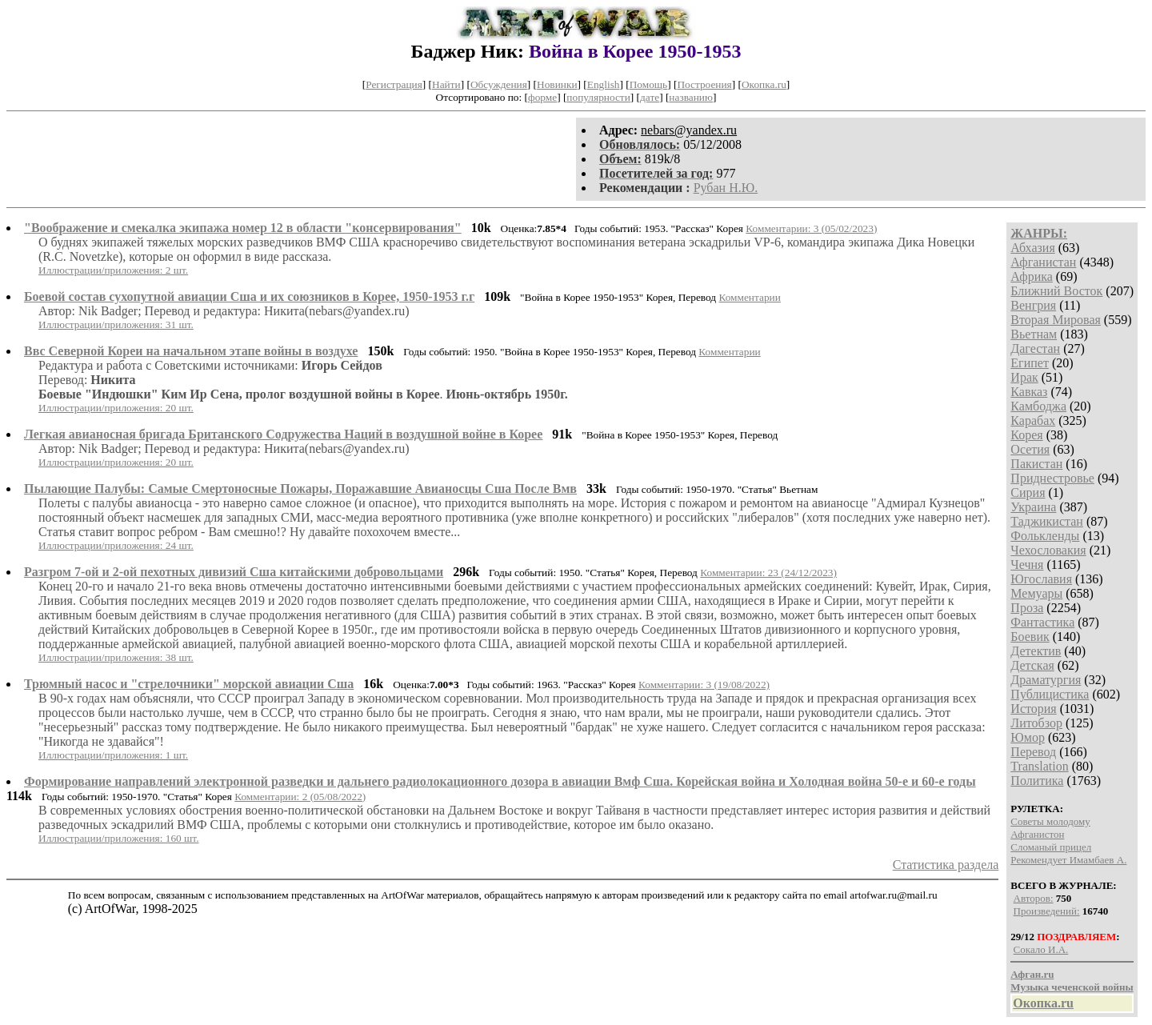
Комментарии (749, 297)
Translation (1039, 766)
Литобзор (1036, 723)
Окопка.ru (764, 84)
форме (542, 97)
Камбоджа (1038, 406)
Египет (1029, 363)
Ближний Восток (1056, 291)
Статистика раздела (946, 864)
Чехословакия (1048, 550)
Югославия (1041, 579)
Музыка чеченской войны (1071, 987)
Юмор (1027, 737)
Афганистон (1037, 834)
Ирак (1024, 377)
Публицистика (1049, 694)
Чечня (1026, 564)
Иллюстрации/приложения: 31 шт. (116, 324)
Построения (704, 84)
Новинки (557, 84)
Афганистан (1043, 262)
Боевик (1029, 636)
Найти (446, 84)
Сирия (1027, 492)
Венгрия (1033, 305)
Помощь (648, 84)
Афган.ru (1032, 974)
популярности (598, 97)
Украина (1033, 507)
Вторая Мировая (1055, 319)
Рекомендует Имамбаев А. (1068, 860)
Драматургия (1045, 680)
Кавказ (1028, 391)
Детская (1032, 665)
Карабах (1032, 420)
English (603, 84)
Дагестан (1035, 348)
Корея (1026, 435)
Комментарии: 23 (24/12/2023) (768, 573)
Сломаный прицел (1050, 847)
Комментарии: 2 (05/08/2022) (300, 797)
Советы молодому (1050, 821)
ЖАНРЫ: (1038, 233)
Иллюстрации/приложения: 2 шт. (113, 270)
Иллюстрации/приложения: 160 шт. (118, 838)
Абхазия (1032, 247)
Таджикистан (1046, 521)
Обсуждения (498, 84)
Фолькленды (1044, 536)
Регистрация (394, 84)
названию (691, 97)
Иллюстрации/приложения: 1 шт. (113, 755)
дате (649, 97)
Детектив (1035, 651)
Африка (1031, 276)
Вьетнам (1033, 334)
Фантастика (1042, 622)
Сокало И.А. (1041, 949)
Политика (1036, 780)
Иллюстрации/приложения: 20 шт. (116, 408)
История (1033, 708)
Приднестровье (1052, 478)
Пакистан (1036, 463)
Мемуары (1036, 593)
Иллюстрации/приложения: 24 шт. (116, 545)
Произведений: (1047, 911)
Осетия (1030, 449)
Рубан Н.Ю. (726, 187)
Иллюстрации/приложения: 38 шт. (116, 657)
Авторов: (1034, 898)
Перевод (1033, 752)
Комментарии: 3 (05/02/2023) (811, 228)
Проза (1026, 608)
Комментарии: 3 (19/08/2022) (704, 685)
